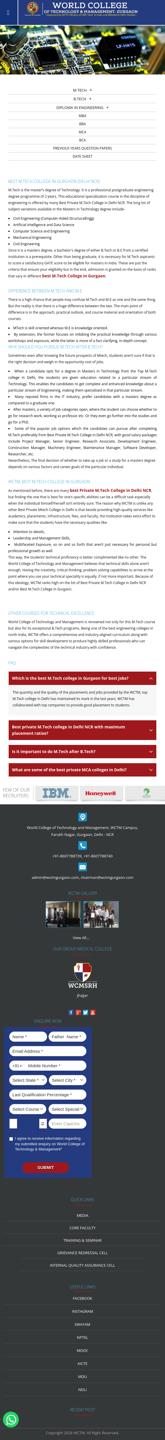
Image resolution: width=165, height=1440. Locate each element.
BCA (82, 140)
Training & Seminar (83, 1240)
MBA (82, 115)
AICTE (82, 1363)
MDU (82, 1376)
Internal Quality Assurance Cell (82, 1265)
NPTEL (82, 1337)
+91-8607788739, (67, 856)
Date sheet (82, 156)
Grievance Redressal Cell (82, 1252)
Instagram (82, 1311)
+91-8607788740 (98, 856)
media (82, 1215)
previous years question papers (82, 148)
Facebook (82, 1298)
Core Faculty (82, 1227)
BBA (82, 123)
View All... (81, 937)
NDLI (82, 1389)
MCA (82, 132)
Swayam (82, 1324)
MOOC (82, 1350)
